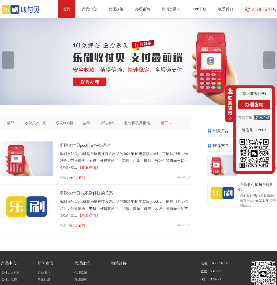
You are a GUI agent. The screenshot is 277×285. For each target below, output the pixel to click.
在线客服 (245, 117)
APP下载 (199, 9)
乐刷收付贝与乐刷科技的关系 (86, 193)
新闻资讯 (171, 9)
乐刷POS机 (64, 123)
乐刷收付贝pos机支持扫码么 (85, 145)
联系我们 (225, 9)
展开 (166, 123)
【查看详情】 (89, 167)
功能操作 (107, 123)
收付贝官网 (77, 177)
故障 (86, 123)
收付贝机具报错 (137, 123)
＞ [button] (269, 59)
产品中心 (89, 9)
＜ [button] (8, 59)
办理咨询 (142, 9)
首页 (66, 9)
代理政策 (116, 9)
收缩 (229, 104)
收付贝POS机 (35, 123)
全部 (10, 123)
